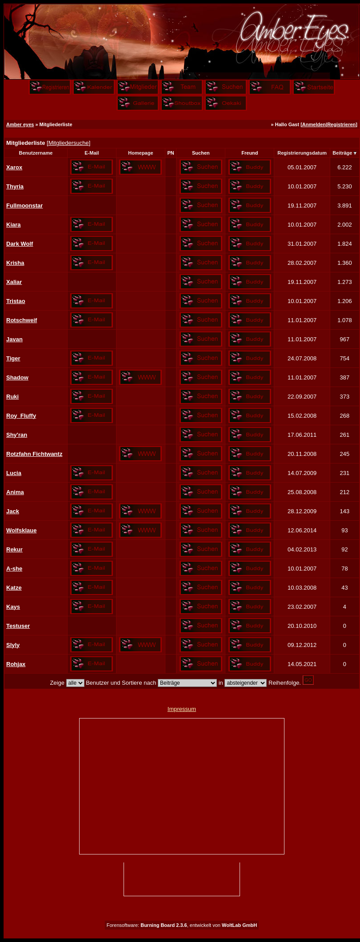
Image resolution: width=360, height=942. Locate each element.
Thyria (15, 186)
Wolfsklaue (21, 530)
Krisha (15, 262)
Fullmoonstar (24, 205)
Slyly (13, 645)
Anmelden (314, 124)
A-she (14, 568)
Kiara (13, 224)
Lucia (13, 473)
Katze (14, 587)
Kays (13, 606)
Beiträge (342, 153)
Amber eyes (20, 124)
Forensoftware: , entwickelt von (182, 925)
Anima (15, 492)
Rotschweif (21, 320)
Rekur (14, 549)
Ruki (12, 396)
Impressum (182, 709)
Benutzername (36, 153)
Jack (12, 511)
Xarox (14, 167)
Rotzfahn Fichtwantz (34, 454)
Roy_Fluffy (21, 415)
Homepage (140, 153)
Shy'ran (16, 434)
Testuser (18, 626)
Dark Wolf (19, 243)
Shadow (17, 377)
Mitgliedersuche (68, 143)
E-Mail (91, 153)
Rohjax (15, 664)
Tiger (13, 358)
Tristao (15, 301)
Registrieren (341, 124)
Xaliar (14, 282)
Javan (14, 339)
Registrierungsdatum (302, 153)
